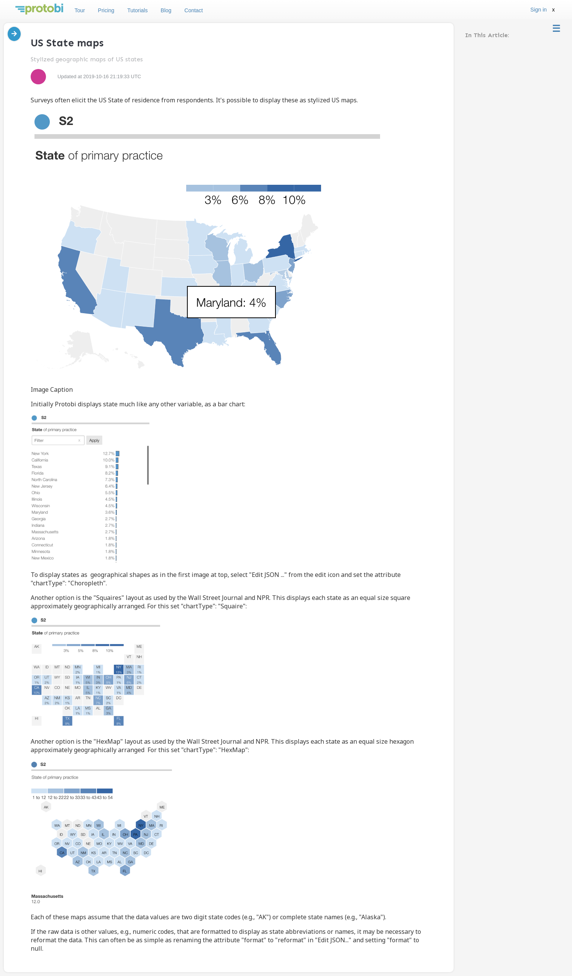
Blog (166, 10)
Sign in (538, 10)
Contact (193, 10)
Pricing (106, 10)
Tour (79, 10)
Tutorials (137, 10)
